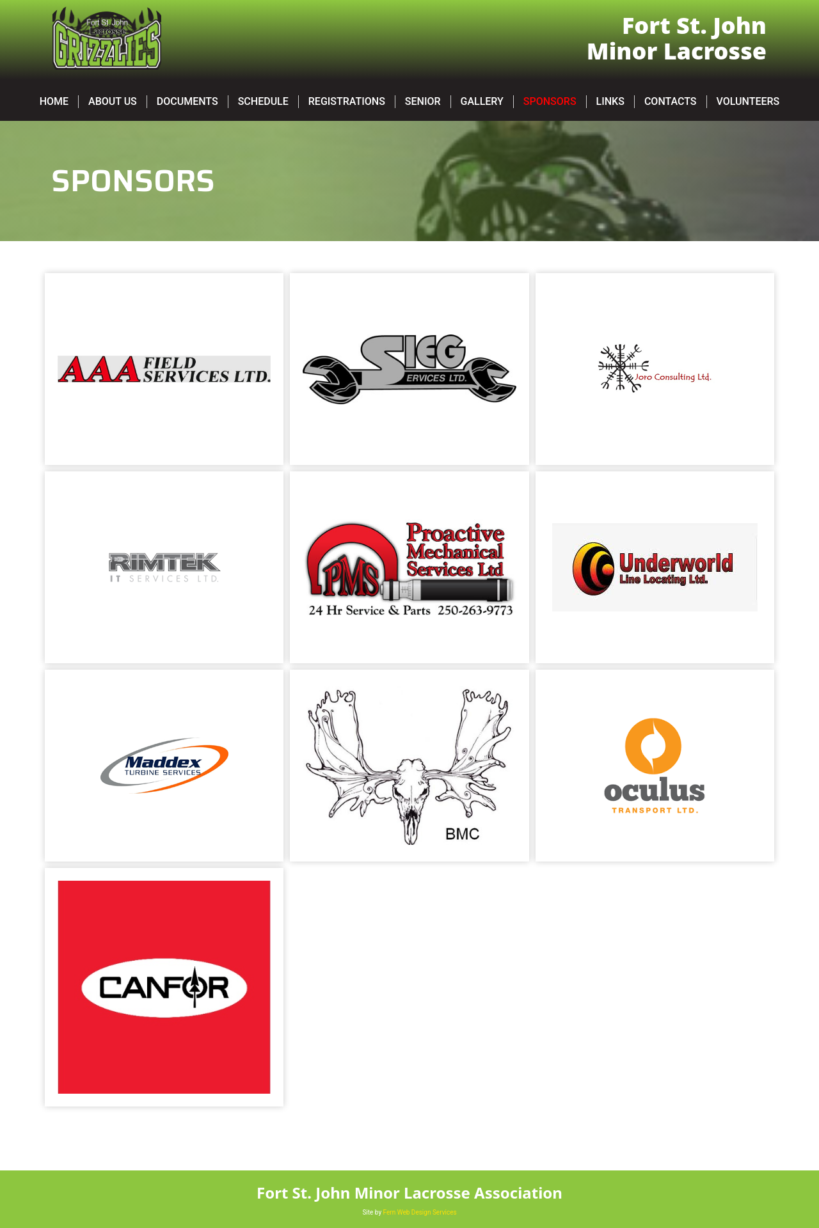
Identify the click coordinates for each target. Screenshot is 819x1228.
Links (610, 101)
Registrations (346, 101)
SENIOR (423, 101)
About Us (112, 101)
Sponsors (549, 101)
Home (54, 101)
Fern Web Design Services (420, 1212)
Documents (187, 101)
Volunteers (748, 101)
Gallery (482, 101)
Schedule (263, 101)
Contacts (670, 101)
